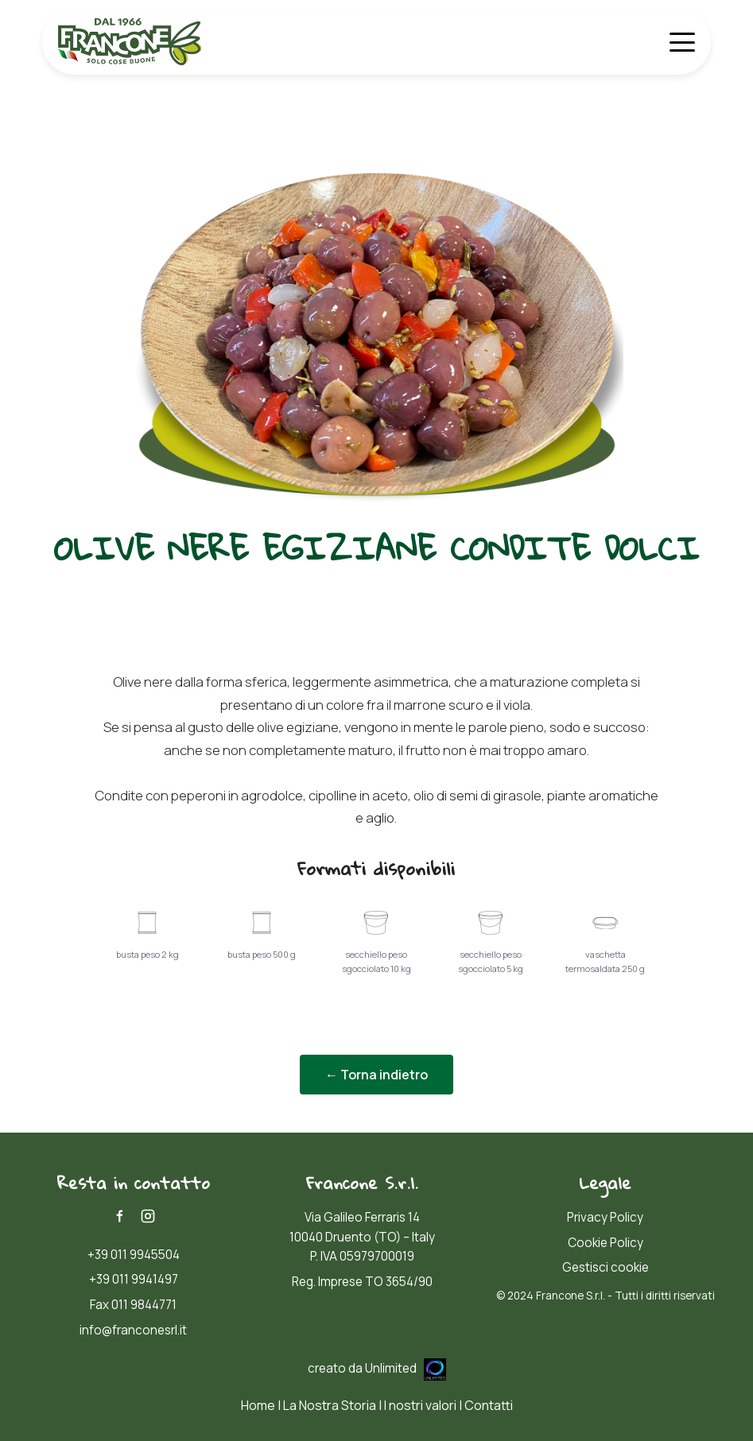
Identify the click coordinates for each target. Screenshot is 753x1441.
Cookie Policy (605, 1242)
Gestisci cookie (605, 1267)
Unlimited (405, 1368)
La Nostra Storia (329, 1405)
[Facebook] (119, 1216)
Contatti (488, 1405)
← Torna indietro (376, 1074)
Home (258, 1405)
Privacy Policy (605, 1217)
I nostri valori (420, 1405)
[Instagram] (148, 1216)
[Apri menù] (682, 42)
